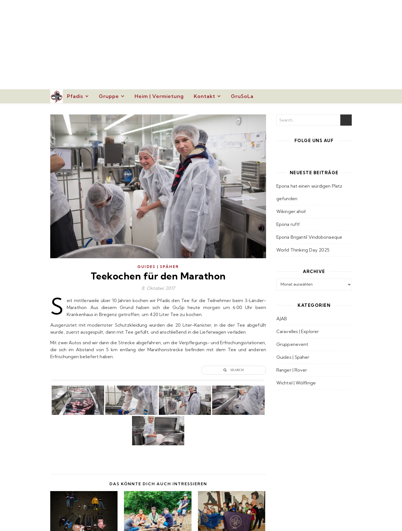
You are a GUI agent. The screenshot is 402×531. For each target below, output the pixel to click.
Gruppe (109, 96)
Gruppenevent (292, 344)
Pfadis (75, 96)
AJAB (281, 318)
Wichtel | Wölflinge (296, 383)
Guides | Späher (158, 266)
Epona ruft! (288, 224)
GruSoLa (242, 96)
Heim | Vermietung (159, 96)
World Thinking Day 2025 (302, 250)
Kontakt (204, 96)
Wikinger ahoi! (291, 211)
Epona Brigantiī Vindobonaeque (309, 237)
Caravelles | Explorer (297, 331)
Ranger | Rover (291, 370)
